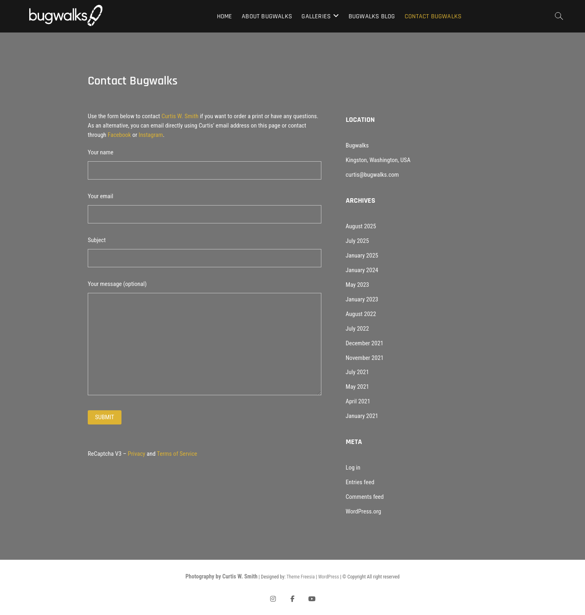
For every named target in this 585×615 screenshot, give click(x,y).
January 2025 (362, 255)
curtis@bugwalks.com (372, 174)
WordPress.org (363, 511)
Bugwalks (357, 145)
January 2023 (362, 299)
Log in (353, 467)
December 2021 (365, 343)
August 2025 (361, 226)
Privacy (136, 453)
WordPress (328, 577)
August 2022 (361, 314)
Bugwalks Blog (372, 16)
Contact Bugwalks (433, 16)
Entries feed (360, 482)
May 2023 (357, 284)
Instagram (151, 135)
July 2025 (357, 241)
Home (224, 16)
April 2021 (358, 401)
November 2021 (365, 358)
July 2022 (357, 328)
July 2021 (357, 372)
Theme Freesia (300, 577)
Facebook (119, 135)
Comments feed (365, 496)
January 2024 (362, 270)
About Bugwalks (267, 16)
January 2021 (362, 416)
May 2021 (357, 386)
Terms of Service (177, 453)
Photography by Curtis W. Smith (222, 576)
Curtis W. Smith (180, 116)
